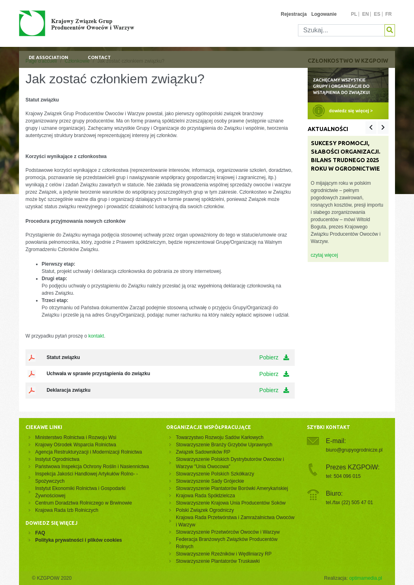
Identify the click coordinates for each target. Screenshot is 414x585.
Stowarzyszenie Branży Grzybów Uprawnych (224, 445)
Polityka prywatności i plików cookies (78, 540)
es (377, 14)
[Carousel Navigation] (377, 127)
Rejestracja (294, 14)
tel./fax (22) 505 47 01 (349, 502)
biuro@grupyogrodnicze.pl (354, 450)
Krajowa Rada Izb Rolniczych (66, 510)
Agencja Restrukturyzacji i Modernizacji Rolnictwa (88, 452)
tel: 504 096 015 (343, 476)
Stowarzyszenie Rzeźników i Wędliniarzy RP (224, 554)
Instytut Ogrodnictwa (57, 459)
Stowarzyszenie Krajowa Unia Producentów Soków (230, 503)
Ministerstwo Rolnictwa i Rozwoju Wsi (75, 437)
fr (388, 14)
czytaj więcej (324, 255)
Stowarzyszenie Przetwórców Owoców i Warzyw (228, 532)
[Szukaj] (341, 30)
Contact (99, 57)
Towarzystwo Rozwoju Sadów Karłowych (221, 437)
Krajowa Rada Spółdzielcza (205, 495)
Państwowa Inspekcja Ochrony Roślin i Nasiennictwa (92, 466)
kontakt (96, 336)
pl (354, 14)
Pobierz (274, 357)
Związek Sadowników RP (203, 452)
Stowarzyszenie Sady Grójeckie (210, 481)
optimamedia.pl (365, 578)
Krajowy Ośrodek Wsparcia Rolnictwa (75, 445)
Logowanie (324, 14)
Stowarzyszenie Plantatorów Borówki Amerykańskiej (232, 488)
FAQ (40, 533)
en (365, 14)
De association (48, 57)
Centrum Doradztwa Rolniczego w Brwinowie (83, 503)
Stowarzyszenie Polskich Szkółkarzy (215, 474)
